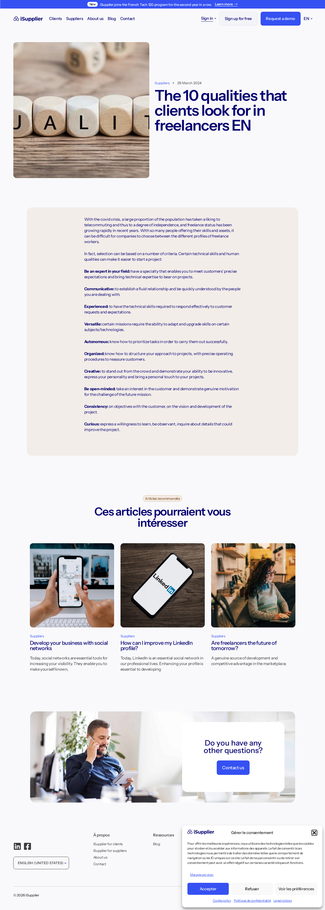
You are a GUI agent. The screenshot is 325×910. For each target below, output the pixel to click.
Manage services (202, 875)
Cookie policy (222, 901)
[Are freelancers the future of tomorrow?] (253, 588)
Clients (55, 18)
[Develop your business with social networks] (72, 588)
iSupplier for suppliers (110, 850)
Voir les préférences (296, 888)
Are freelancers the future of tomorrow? (244, 645)
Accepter (208, 888)
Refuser (252, 888)
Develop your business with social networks (69, 645)
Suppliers (74, 18)
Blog (112, 18)
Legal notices (283, 901)
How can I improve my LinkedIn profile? (157, 645)
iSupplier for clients (108, 844)
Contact (127, 18)
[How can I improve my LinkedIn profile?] (163, 588)
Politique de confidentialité (252, 901)
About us (95, 18)
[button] (314, 832)
